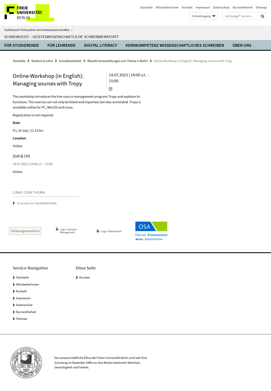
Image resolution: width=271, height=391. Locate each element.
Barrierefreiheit (243, 7)
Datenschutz (221, 7)
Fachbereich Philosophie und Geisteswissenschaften (38, 29)
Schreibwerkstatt (70, 61)
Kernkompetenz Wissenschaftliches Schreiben (175, 45)
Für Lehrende (61, 45)
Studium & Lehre (42, 61)
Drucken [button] (84, 277)
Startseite (146, 7)
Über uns (241, 45)
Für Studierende (21, 45)
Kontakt (187, 7)
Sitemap (261, 7)
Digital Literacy (100, 45)
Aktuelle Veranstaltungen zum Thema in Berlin (117, 61)
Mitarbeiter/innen (167, 7)
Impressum (203, 7)
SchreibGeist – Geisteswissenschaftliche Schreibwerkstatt (61, 36)
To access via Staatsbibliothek (37, 203)
